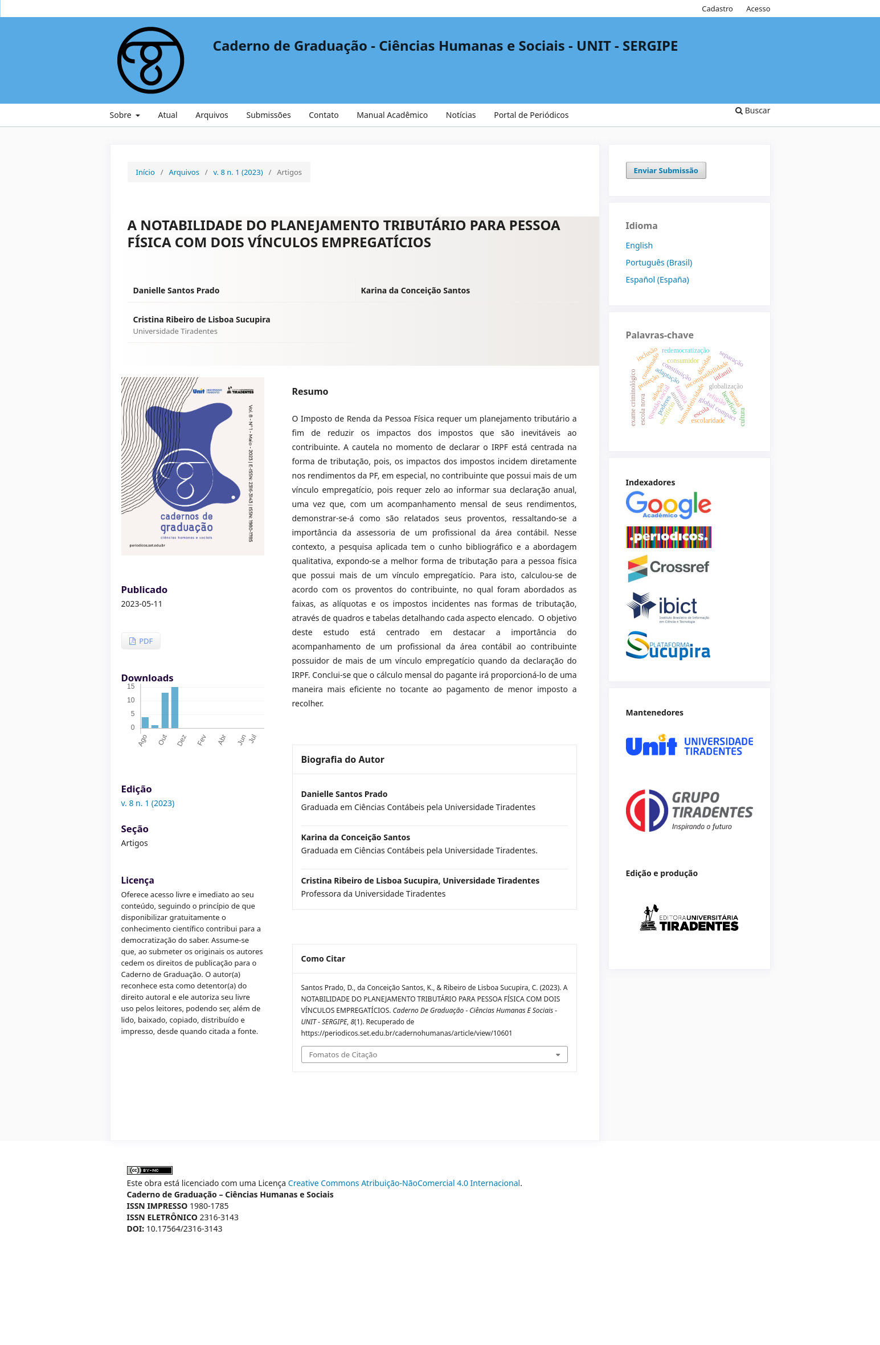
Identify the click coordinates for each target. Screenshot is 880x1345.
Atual (167, 114)
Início (145, 172)
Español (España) (657, 279)
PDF (145, 641)
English (639, 245)
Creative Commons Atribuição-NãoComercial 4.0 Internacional (404, 1183)
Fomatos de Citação (343, 1054)
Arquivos (211, 114)
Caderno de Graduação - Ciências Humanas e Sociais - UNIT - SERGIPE (445, 45)
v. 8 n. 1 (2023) (238, 172)
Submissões (268, 114)
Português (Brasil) (659, 262)
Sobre (122, 114)
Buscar (752, 110)
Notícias (461, 114)
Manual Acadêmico (392, 114)
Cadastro (717, 8)
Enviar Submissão (666, 170)
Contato (323, 114)
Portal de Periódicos (531, 114)
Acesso (758, 8)
